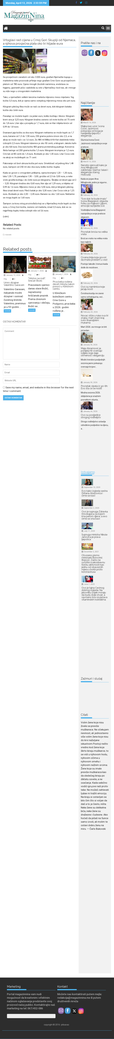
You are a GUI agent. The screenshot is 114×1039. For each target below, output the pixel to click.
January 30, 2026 (90, 345)
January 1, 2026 (61, 274)
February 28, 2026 (90, 195)
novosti (8, 235)
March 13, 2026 (89, 162)
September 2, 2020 (91, 508)
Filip (5, 279)
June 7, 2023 (89, 584)
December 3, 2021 (91, 552)
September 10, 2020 (92, 487)
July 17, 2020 (89, 531)
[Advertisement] (97, 79)
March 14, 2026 (89, 123)
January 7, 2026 (37, 271)
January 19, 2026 (13, 275)
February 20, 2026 (90, 228)
